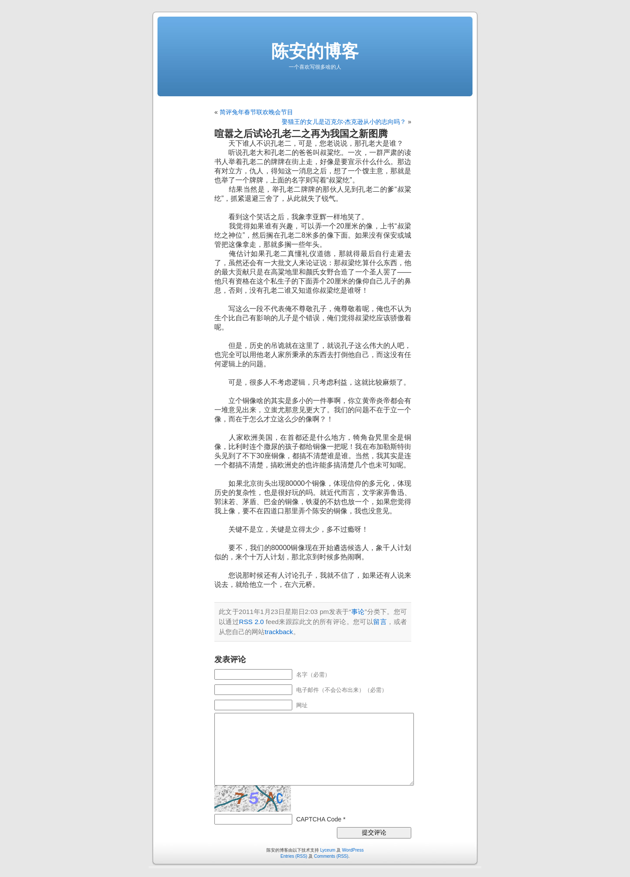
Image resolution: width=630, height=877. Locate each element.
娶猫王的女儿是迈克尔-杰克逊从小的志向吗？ (344, 121)
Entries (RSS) (293, 856)
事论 (358, 611)
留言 (380, 621)
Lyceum (328, 850)
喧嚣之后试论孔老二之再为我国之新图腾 (301, 133)
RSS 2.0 (251, 621)
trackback (279, 631)
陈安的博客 (315, 51)
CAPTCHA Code (318, 819)
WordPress (353, 850)
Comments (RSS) (331, 856)
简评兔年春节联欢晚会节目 (256, 112)
